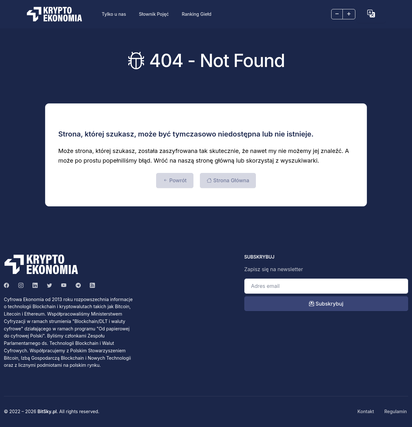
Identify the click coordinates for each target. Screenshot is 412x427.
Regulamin (395, 411)
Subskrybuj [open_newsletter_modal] (326, 303)
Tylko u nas (114, 14)
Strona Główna (228, 180)
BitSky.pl (47, 411)
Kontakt (366, 411)
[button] (371, 13)
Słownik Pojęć (154, 14)
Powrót (175, 180)
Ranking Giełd (196, 14)
